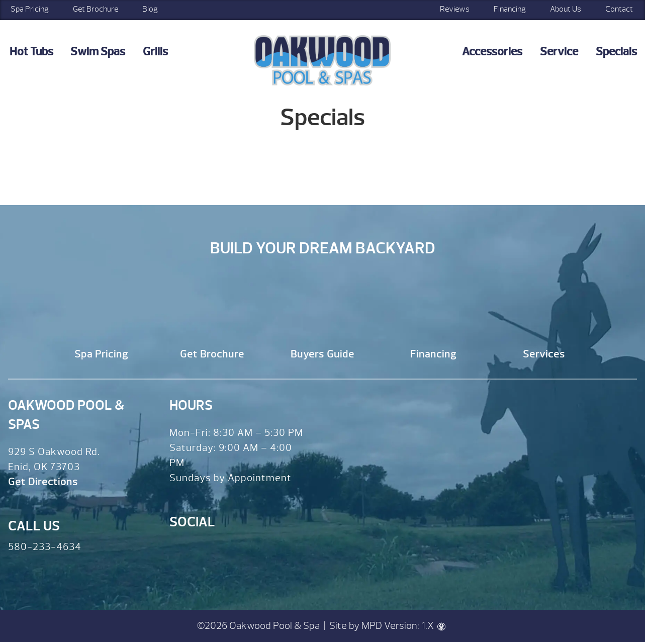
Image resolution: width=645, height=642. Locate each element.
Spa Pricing (101, 354)
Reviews (455, 9)
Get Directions (43, 482)
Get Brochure (95, 9)
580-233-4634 (44, 546)
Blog (150, 9)
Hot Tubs (31, 51)
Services (544, 354)
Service (559, 51)
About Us (565, 9)
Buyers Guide (322, 354)
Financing (510, 9)
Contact (619, 9)
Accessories (492, 51)
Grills (155, 51)
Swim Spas (97, 51)
